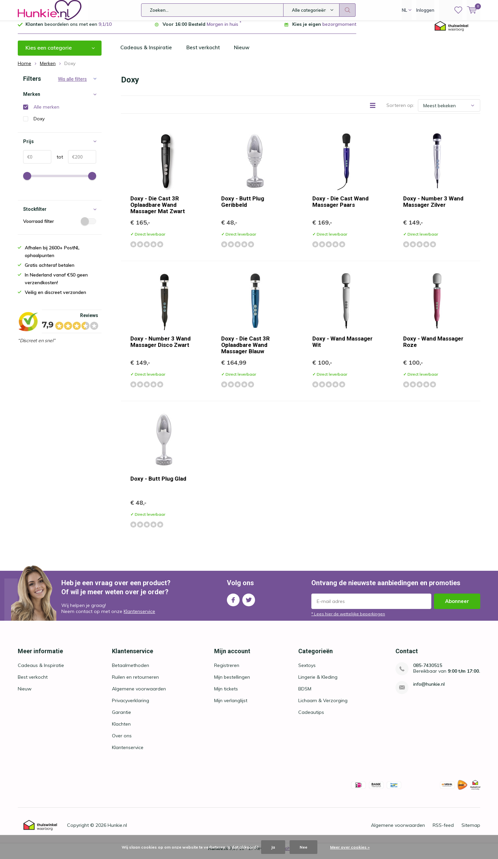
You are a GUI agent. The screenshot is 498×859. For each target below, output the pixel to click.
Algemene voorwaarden (139, 694)
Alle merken (46, 112)
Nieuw (245, 52)
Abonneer (457, 606)
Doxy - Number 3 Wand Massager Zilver (433, 206)
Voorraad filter (59, 226)
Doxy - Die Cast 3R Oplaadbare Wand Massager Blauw (245, 350)
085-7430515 (427, 670)
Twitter (248, 603)
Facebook (233, 603)
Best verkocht (205, 52)
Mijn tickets (226, 694)
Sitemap (470, 830)
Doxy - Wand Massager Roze (433, 346)
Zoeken (347, 10)
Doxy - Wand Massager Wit (342, 346)
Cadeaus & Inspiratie (147, 52)
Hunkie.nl (117, 830)
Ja (273, 847)
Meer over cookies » (350, 847)
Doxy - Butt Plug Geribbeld (242, 206)
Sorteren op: (400, 110)
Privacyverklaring (130, 705)
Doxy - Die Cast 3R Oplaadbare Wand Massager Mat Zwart (157, 210)
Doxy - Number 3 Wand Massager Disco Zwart (160, 346)
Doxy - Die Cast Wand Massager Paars (340, 206)
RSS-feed (443, 830)
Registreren (226, 670)
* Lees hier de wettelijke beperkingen (348, 618)
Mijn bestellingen (232, 682)
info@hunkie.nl (429, 689)
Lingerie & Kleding (317, 682)
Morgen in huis (222, 29)
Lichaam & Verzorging (323, 705)
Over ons (122, 741)
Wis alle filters (72, 84)
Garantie (121, 717)
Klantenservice (139, 616)
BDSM (304, 694)
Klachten (121, 729)
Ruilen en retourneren (135, 682)
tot (57, 162)
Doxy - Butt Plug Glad (158, 483)
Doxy (39, 124)
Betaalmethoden (130, 670)
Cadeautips (311, 717)
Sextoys (307, 670)
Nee (303, 847)
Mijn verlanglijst (230, 705)
